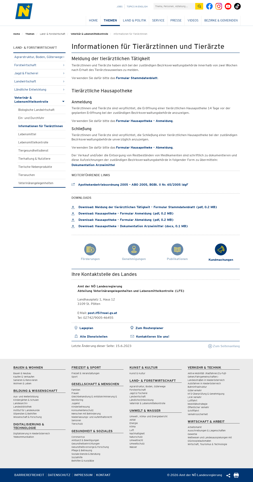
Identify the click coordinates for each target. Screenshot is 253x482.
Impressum (83, 475)
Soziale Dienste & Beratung (85, 453)
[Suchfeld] (174, 6)
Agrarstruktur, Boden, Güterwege (39, 57)
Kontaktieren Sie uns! (152, 336)
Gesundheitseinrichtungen (85, 443)
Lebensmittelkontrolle (33, 142)
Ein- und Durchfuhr (31, 118)
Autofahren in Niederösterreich (204, 383)
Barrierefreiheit (29, 475)
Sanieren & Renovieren (25, 380)
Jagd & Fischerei (39, 73)
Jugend (75, 403)
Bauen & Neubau (22, 373)
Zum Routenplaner (149, 328)
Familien (75, 389)
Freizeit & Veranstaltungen (85, 373)
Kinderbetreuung (80, 406)
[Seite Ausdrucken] (236, 476)
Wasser (133, 446)
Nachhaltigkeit (137, 433)
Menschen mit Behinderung (86, 413)
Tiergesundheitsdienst (33, 150)
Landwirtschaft (39, 81)
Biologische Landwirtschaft (36, 110)
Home (93, 20)
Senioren (76, 420)
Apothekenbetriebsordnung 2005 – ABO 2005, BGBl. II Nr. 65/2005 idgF (129, 184)
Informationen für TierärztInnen (40, 126)
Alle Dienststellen (93, 336)
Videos (192, 20)
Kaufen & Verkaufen (23, 376)
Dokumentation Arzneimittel (93, 165)
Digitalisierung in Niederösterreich (31, 433)
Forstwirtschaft (39, 65)
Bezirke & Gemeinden (221, 20)
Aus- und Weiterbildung (26, 396)
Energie (133, 423)
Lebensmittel (27, 134)
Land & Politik (134, 20)
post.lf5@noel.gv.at (102, 313)
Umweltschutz (137, 443)
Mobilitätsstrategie (197, 403)
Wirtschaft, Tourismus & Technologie (207, 444)
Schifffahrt (193, 410)
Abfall (132, 419)
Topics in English (137, 6)
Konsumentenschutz (82, 410)
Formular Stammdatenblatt (136, 78)
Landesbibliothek (22, 406)
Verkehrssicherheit (198, 414)
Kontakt (103, 475)
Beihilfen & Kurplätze (82, 460)
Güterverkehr (195, 390)
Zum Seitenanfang (224, 346)
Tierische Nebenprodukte (35, 167)
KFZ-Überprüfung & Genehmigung (206, 393)
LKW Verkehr (195, 397)
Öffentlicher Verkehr (198, 407)
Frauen (75, 393)
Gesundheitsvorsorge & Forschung (90, 446)
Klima (132, 426)
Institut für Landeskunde (26, 410)
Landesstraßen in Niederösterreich (206, 380)
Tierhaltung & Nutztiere (34, 158)
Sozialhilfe (76, 457)
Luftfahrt (192, 400)
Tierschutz (77, 423)
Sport (74, 376)
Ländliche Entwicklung (39, 89)
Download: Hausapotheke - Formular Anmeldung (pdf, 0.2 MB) (122, 213)
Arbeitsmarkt (195, 427)
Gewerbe (192, 434)
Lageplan (86, 328)
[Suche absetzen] (199, 6)
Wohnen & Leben (22, 383)
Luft (131, 430)
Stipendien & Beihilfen (25, 413)
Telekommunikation (23, 436)
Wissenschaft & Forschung (27, 416)
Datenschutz (59, 475)
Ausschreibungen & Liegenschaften (207, 430)
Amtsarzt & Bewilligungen (85, 440)
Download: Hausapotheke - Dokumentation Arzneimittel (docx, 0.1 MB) (129, 226)
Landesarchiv (20, 403)
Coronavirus (78, 436)
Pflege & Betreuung (81, 450)
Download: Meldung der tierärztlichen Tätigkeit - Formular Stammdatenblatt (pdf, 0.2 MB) (144, 207)
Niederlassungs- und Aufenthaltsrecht (91, 416)
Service (158, 20)
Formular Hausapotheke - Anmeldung (144, 121)
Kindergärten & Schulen (26, 399)
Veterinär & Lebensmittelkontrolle (89, 33)
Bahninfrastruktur (197, 386)
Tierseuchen (26, 175)
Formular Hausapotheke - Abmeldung (144, 147)
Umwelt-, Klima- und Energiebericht (148, 416)
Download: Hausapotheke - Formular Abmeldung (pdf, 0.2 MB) (122, 220)
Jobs (120, 6)
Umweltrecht (136, 440)
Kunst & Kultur (137, 373)
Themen (110, 20)
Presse (176, 20)
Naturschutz (136, 436)
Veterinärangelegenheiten (35, 183)
